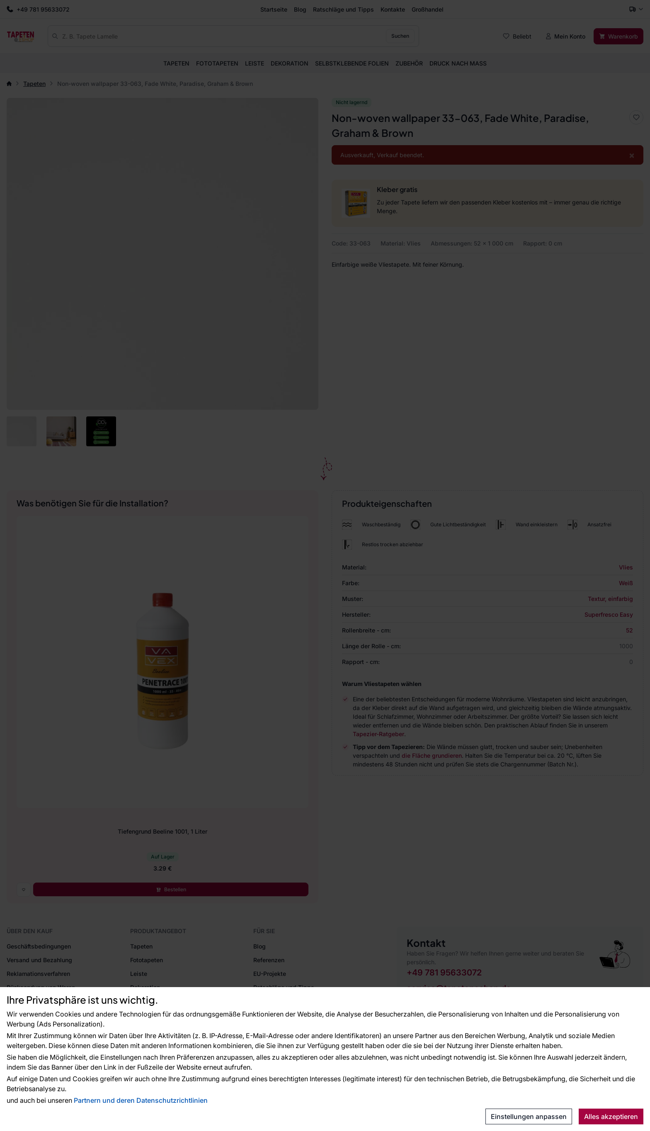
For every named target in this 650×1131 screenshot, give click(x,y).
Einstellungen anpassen (529, 1116)
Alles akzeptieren (611, 1116)
